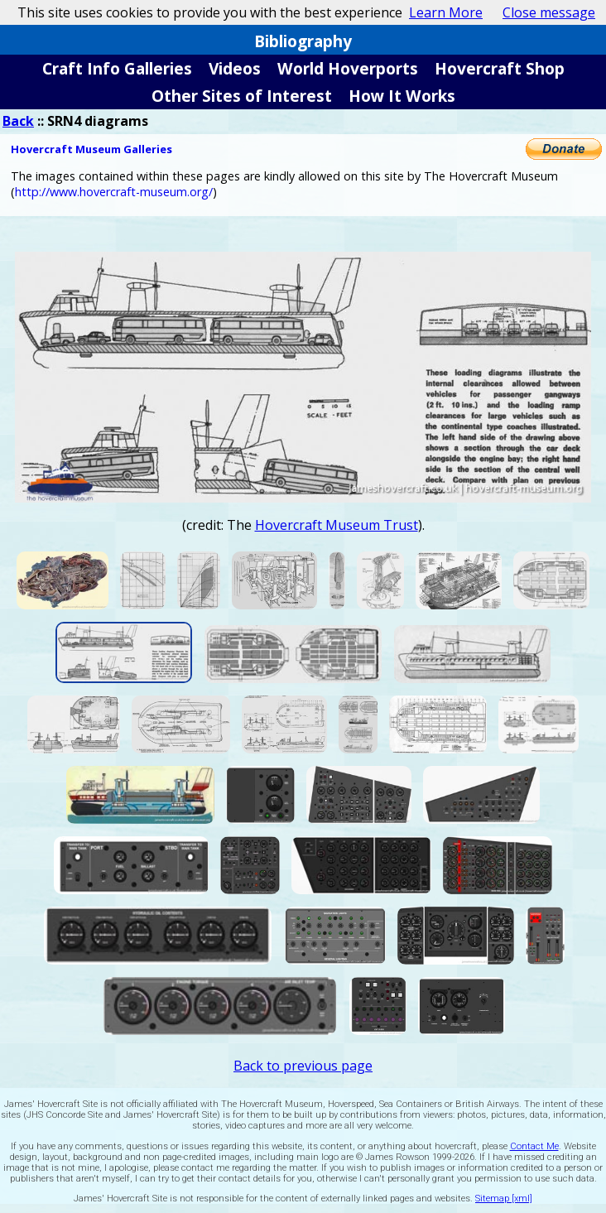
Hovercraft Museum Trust (336, 525)
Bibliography (303, 41)
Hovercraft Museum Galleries (91, 149)
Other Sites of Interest (242, 95)
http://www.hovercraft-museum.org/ (114, 192)
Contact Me (534, 1146)
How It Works (402, 95)
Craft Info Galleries (117, 68)
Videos (235, 68)
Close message (549, 12)
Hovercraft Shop (500, 68)
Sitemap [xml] (503, 1198)
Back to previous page (303, 1066)
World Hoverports (347, 68)
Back (18, 121)
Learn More (446, 12)
